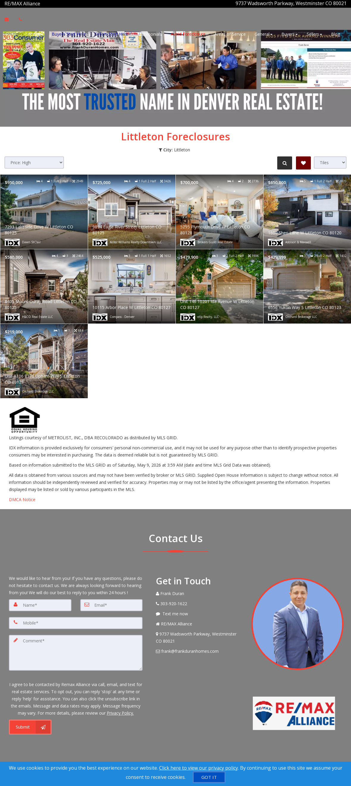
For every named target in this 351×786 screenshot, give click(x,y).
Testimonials (149, 33)
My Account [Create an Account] (22, 48)
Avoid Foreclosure (188, 33)
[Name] (40, 604)
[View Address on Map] (199, 637)
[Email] (111, 604)
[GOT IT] (209, 777)
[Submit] (30, 726)
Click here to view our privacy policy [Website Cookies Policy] (198, 768)
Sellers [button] (314, 33)
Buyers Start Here (69, 33)
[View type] (330, 162)
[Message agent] (199, 612)
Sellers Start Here (111, 33)
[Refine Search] (284, 162)
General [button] (263, 33)
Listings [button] (34, 33)
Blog (335, 33)
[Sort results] (34, 162)
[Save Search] (303, 162)
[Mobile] (75, 622)
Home (10, 33)
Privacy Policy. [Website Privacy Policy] (120, 712)
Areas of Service (230, 33)
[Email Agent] (9, 18)
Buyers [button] (289, 33)
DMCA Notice (22, 498)
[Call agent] (40, 3)
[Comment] (75, 652)
